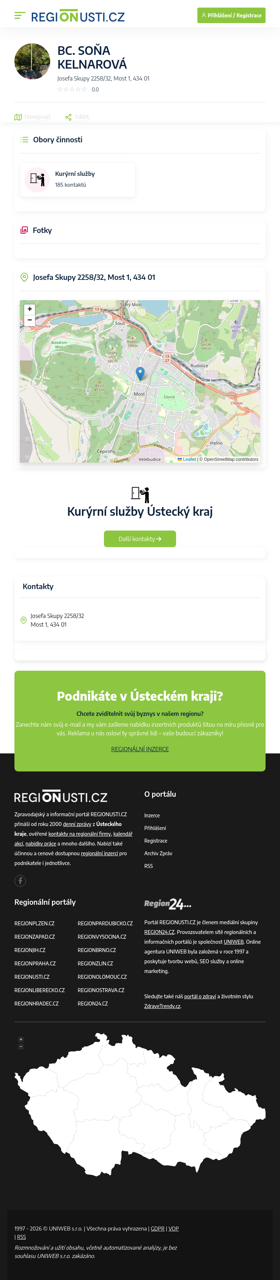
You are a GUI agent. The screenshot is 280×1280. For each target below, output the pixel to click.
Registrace (249, 15)
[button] (140, 374)
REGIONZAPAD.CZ (35, 937)
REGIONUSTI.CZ (32, 977)
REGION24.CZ (93, 1003)
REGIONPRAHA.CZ (35, 963)
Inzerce (152, 815)
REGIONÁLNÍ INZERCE (140, 749)
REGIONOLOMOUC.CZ (103, 977)
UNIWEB (234, 942)
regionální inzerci (100, 853)
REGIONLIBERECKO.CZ (40, 990)
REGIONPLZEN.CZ (35, 923)
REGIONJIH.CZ (30, 950)
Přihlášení (155, 828)
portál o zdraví (200, 996)
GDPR (158, 1228)
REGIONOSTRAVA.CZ (102, 990)
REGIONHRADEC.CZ (37, 1003)
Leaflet (187, 459)
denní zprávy (77, 824)
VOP (19, 1236)
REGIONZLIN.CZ (96, 963)
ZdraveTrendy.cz (162, 1006)
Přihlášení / (218, 15)
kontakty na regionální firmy (80, 834)
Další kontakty (140, 538)
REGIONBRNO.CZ (98, 950)
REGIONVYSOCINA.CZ (103, 937)
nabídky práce (42, 843)
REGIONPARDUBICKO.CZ (106, 923)
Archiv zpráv (158, 853)
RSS (148, 866)
